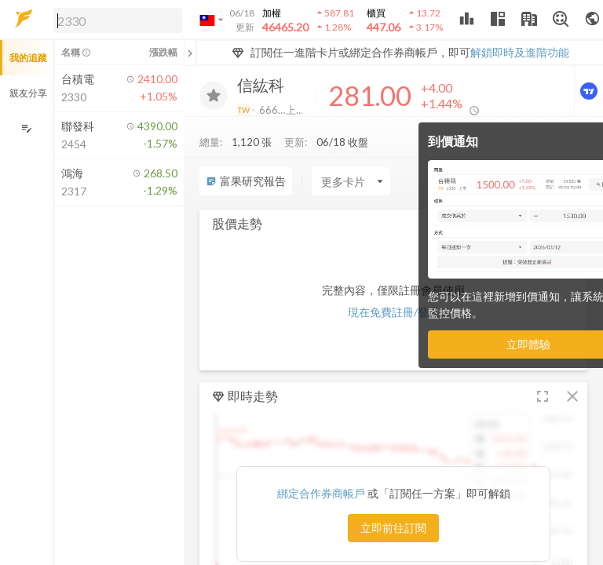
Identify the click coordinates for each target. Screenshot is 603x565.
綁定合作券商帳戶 (322, 493)
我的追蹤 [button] (28, 58)
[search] (117, 20)
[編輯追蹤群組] (26, 128)
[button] (114, 19)
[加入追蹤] (213, 96)
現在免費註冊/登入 (394, 312)
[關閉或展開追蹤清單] (190, 52)
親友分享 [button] (28, 93)
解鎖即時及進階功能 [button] (519, 52)
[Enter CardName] (351, 181)
